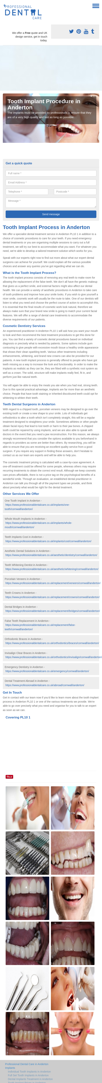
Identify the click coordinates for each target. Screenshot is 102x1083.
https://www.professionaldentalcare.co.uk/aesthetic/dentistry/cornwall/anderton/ (51, 555)
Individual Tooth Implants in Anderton (29, 1071)
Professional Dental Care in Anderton (26, 1064)
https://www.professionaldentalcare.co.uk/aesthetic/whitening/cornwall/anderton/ (51, 569)
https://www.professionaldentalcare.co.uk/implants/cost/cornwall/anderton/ (48, 541)
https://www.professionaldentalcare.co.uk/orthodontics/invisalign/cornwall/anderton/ (53, 657)
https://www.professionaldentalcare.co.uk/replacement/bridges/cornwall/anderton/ (52, 610)
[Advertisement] (38, 68)
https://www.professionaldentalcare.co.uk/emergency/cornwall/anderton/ (47, 671)
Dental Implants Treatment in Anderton (30, 1079)
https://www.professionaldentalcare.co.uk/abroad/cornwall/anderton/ (44, 685)
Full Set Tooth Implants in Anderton (28, 1075)
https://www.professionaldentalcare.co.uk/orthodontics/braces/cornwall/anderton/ (52, 643)
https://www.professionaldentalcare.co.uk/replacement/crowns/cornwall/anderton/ (52, 597)
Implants (10, 1067)
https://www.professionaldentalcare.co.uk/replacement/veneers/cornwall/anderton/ (53, 583)
